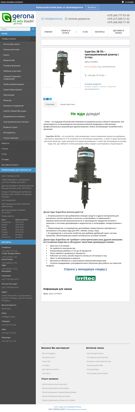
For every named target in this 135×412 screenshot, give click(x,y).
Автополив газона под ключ (54, 384)
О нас (4, 154)
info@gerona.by (8, 316)
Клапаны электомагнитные (99, 361)
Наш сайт (46, 361)
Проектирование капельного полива (58, 400)
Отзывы (5, 159)
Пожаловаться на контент (77, 409)
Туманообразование (12, 89)
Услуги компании (10, 138)
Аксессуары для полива (97, 373)
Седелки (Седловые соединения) (12, 77)
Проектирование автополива (55, 388)
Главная (48, 32)
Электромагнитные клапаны (16, 122)
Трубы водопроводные (13, 84)
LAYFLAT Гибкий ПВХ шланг (14, 111)
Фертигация (8, 95)
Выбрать (92, 7)
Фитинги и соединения (13, 105)
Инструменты (9, 132)
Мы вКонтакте (48, 357)
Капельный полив (11, 49)
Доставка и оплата (10, 165)
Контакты (100, 32)
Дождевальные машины (14, 116)
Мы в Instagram (49, 353)
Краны (6, 55)
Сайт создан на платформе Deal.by (67, 407)
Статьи (5, 148)
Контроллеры (93, 369)
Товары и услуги (9, 38)
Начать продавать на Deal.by (12, 2)
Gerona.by (6, 308)
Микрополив (9, 60)
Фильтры (7, 100)
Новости (5, 143)
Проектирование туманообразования (59, 392)
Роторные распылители (97, 357)
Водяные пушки (10, 127)
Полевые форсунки (11, 65)
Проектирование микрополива (56, 396)
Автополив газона (11, 44)
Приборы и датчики (12, 71)
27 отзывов (129, 2)
